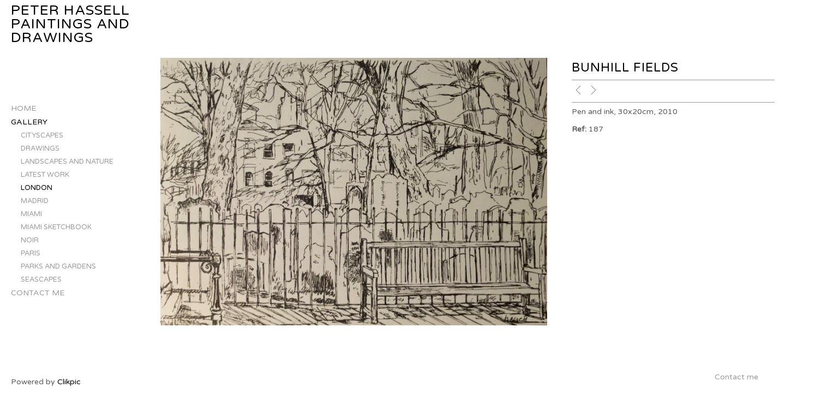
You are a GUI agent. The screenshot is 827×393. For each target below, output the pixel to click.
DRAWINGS (40, 148)
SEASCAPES (41, 279)
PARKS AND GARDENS (58, 266)
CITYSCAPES (42, 135)
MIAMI (31, 214)
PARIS (30, 253)
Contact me (37, 292)
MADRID (35, 200)
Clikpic (69, 381)
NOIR (30, 240)
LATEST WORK (45, 174)
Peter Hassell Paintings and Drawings (70, 24)
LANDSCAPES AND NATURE (67, 161)
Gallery (29, 122)
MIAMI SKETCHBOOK (56, 227)
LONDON (36, 187)
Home (23, 108)
